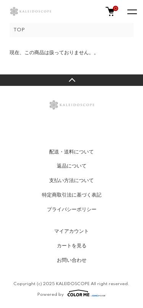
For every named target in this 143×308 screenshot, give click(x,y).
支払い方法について (71, 180)
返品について (72, 166)
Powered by (71, 293)
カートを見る (72, 245)
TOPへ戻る (71, 80)
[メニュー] (131, 11)
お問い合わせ (72, 260)
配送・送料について (71, 152)
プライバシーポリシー (71, 209)
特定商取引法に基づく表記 (71, 195)
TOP (19, 29)
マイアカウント (71, 231)
